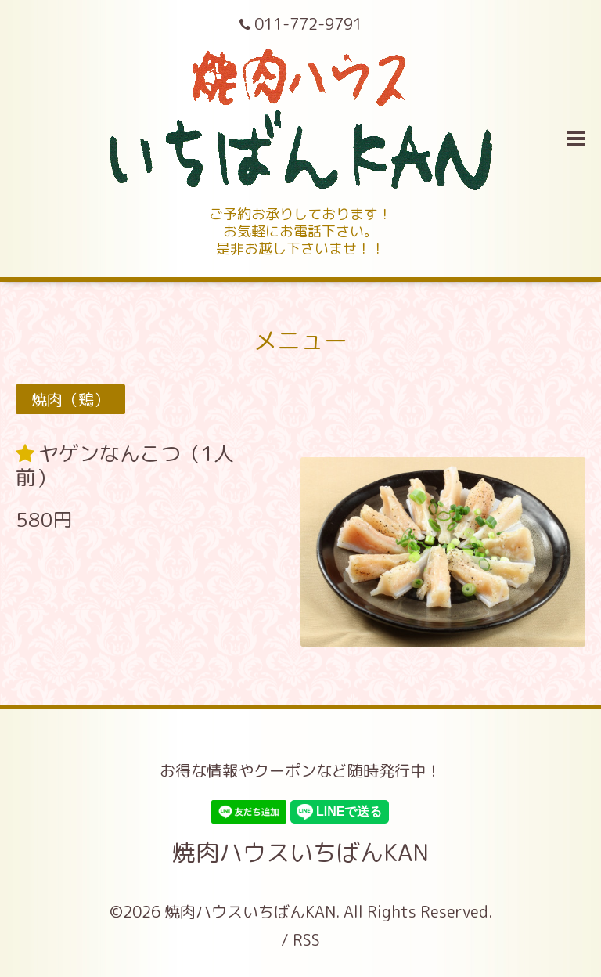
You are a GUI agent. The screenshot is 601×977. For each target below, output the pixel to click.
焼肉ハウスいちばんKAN (300, 852)
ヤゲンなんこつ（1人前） (125, 465)
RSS (306, 939)
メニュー (300, 340)
